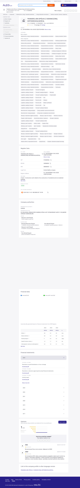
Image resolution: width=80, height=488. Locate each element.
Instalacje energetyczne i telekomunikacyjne (61, 51)
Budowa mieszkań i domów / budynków (59, 14)
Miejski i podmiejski (47, 102)
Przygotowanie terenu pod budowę (62, 79)
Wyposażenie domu (32, 138)
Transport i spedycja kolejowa (41, 107)
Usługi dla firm (24, 128)
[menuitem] (10, 19)
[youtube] (61, 482)
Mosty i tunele (58, 48)
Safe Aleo (7, 481)
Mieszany (52, 92)
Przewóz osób (38, 97)
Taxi (44, 105)
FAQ (76, 1)
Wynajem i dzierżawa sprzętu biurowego (55, 141)
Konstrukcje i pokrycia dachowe (62, 71)
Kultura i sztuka (37, 123)
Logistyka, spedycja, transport (27, 89)
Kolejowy (45, 100)
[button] (44, 357)
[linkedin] (67, 482)
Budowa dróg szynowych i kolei (61, 45)
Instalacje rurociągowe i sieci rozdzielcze (60, 53)
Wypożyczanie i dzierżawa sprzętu (50, 126)
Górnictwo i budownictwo (59, 136)
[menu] (10, 27)
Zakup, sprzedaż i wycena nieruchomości (45, 110)
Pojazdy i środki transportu (26, 118)
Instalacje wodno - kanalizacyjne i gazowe (29, 74)
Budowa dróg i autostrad (26, 43)
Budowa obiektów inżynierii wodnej (62, 58)
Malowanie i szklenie (59, 76)
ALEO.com (5, 14)
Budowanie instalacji (45, 51)
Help (12, 479)
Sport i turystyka (37, 126)
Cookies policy (36, 479)
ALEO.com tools (68, 1)
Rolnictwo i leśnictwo (58, 115)
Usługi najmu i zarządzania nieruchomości (46, 113)
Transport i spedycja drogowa (41, 92)
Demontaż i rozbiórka (59, 84)
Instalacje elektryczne (25, 69)
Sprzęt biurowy (42, 141)
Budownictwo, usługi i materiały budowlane (25, 14)
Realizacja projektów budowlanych (62, 40)
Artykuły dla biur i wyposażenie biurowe (29, 141)
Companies (12, 14)
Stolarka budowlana (25, 82)
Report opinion (62, 422)
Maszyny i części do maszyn (46, 115)
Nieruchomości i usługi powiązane (28, 110)
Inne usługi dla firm (33, 128)
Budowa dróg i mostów (60, 56)
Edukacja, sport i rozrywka (26, 123)
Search (51, 5)
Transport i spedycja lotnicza (41, 131)
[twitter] (72, 482)
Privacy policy (27, 479)
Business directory (46, 1)
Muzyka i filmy (45, 123)
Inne (22, 61)
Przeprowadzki (53, 94)
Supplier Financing (57, 1)
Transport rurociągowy (40, 89)
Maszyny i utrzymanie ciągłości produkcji (29, 115)
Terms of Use (18, 479)
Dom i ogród (23, 138)
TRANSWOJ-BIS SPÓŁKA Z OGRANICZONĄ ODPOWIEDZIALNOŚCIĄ (37, 470)
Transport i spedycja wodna (41, 120)
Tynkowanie (57, 87)
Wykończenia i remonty (60, 63)
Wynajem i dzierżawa (54, 118)
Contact (7, 479)
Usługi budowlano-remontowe (42, 14)
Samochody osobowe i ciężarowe (41, 118)
